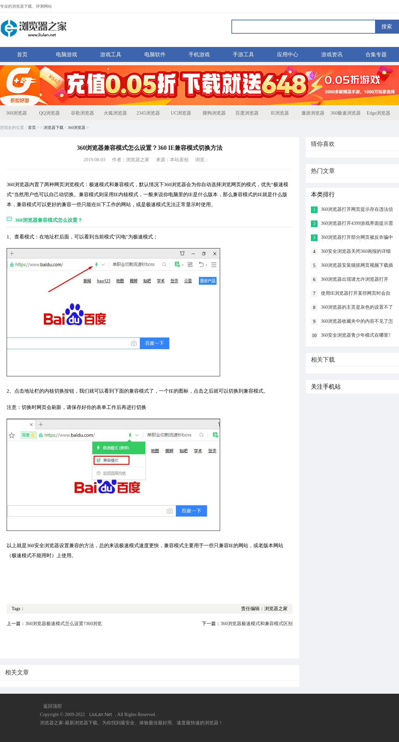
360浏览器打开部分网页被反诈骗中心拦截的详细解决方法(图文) (357, 238)
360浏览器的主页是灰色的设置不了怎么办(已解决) (357, 308)
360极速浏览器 (346, 113)
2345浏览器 (148, 113)
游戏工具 (110, 54)
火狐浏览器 (115, 113)
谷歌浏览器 (82, 113)
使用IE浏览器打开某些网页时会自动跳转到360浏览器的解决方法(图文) (355, 294)
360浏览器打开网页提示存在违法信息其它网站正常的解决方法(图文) (357, 210)
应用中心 (287, 54)
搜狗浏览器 (214, 113)
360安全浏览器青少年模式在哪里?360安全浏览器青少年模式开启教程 (357, 336)
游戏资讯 (331, 54)
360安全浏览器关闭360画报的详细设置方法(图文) (356, 252)
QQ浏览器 (49, 113)
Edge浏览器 (378, 113)
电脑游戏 (66, 54)
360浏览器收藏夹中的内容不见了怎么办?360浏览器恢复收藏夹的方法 (357, 322)
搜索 (386, 26)
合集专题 (376, 54)
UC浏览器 (181, 113)
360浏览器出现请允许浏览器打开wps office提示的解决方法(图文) (354, 280)
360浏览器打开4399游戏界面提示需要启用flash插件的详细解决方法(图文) (357, 224)
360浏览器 (16, 113)
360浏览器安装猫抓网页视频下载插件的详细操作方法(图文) (357, 266)
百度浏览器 (247, 113)
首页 (22, 54)
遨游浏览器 (313, 113)
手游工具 (243, 54)
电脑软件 (155, 54)
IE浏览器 (280, 113)
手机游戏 (199, 54)
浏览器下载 (54, 127)
